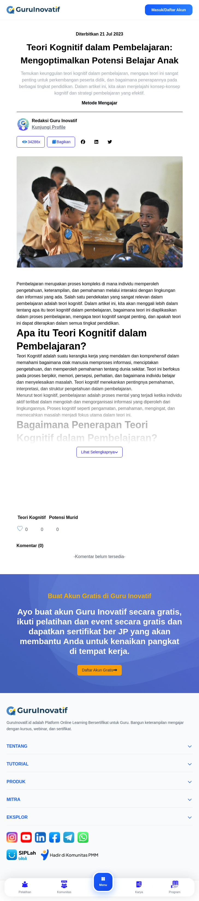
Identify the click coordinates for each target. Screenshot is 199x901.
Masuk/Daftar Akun (169, 10)
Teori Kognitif (32, 517)
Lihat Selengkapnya (99, 452)
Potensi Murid (63, 517)
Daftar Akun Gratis (99, 670)
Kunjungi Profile (49, 127)
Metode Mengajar (99, 103)
